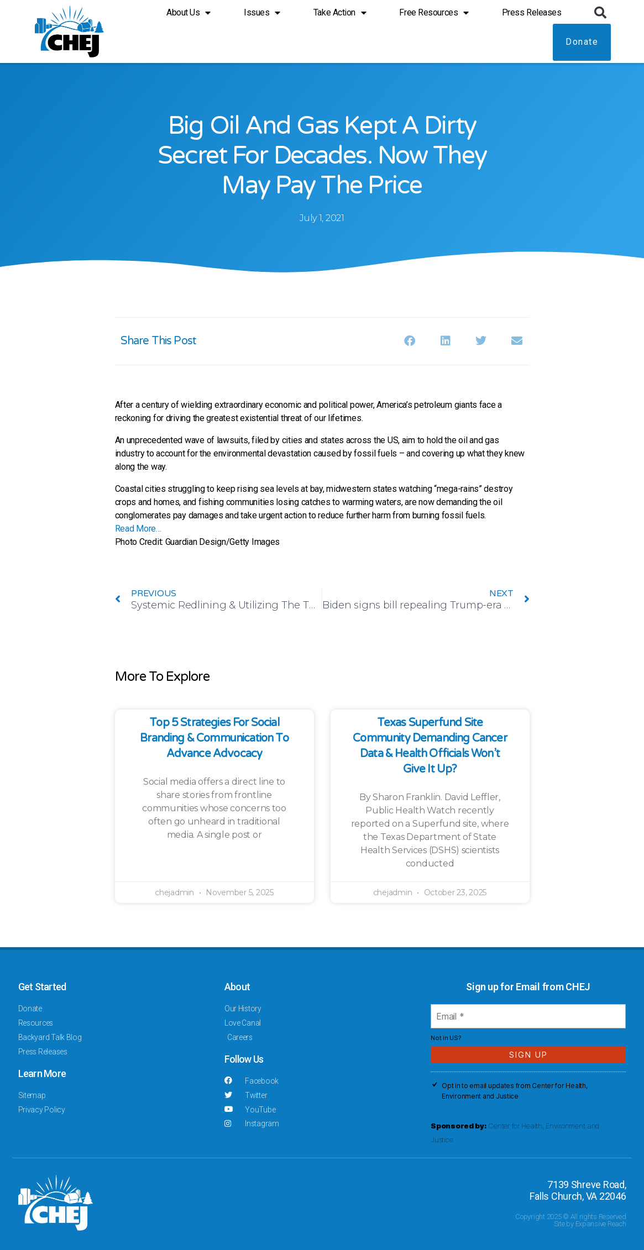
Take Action (339, 11)
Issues (262, 11)
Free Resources (433, 11)
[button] (600, 12)
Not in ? (446, 1038)
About (237, 986)
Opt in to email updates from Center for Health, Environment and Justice (514, 1090)
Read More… (138, 528)
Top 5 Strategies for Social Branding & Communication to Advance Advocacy (214, 738)
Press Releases (532, 11)
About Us (188, 11)
